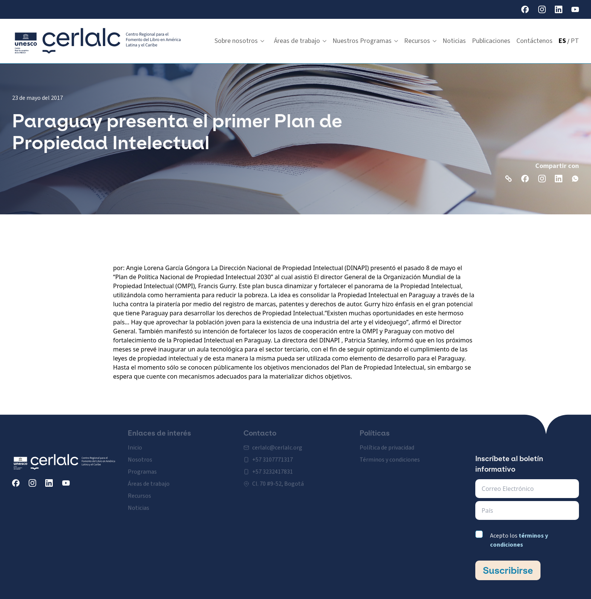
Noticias (454, 41)
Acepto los (519, 540)
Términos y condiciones (390, 454)
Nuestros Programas (365, 41)
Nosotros (140, 454)
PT (575, 41)
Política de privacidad (387, 442)
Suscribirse (508, 570)
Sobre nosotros (239, 41)
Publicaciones (491, 41)
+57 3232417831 (272, 466)
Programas (142, 466)
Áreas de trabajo (300, 41)
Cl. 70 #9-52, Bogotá (278, 478)
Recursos (420, 41)
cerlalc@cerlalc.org (277, 442)
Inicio (135, 442)
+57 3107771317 (272, 454)
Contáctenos (534, 41)
